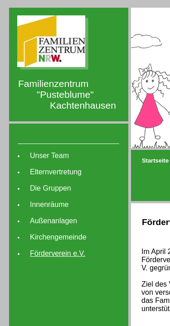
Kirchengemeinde (58, 237)
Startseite (155, 160)
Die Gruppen (50, 188)
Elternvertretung (56, 172)
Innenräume (49, 204)
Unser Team (49, 155)
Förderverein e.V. (57, 253)
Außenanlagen (53, 221)
